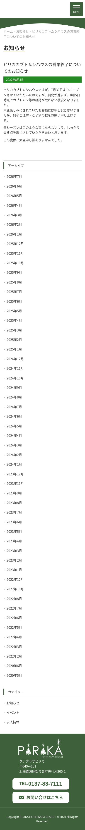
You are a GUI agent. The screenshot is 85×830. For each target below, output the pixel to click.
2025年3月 (14, 330)
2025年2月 (14, 339)
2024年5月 (14, 426)
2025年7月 (14, 291)
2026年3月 (14, 214)
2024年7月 (14, 406)
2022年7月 (14, 608)
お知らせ (13, 703)
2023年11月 (15, 483)
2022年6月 (14, 617)
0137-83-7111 (40, 783)
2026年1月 (14, 234)
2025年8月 (14, 282)
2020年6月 (14, 665)
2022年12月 (15, 579)
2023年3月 (14, 550)
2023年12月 (15, 474)
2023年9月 (14, 493)
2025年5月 (14, 310)
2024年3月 (14, 445)
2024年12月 (15, 358)
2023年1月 (14, 569)
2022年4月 (14, 636)
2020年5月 (14, 675)
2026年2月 (14, 224)
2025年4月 (14, 320)
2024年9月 (14, 387)
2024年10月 (15, 378)
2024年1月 (14, 464)
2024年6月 (14, 416)
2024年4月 (14, 435)
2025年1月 (14, 349)
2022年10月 (15, 589)
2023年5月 (14, 531)
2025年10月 (15, 262)
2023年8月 (14, 502)
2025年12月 (15, 243)
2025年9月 (14, 272)
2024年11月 (15, 368)
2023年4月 (14, 541)
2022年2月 (14, 656)
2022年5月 (14, 627)
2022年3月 (14, 646)
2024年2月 (14, 454)
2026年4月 (14, 205)
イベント (13, 712)
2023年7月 (14, 512)
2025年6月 (14, 301)
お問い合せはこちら (41, 797)
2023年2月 (14, 560)
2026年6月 (14, 186)
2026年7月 (14, 176)
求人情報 (13, 722)
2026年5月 (14, 195)
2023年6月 (14, 522)
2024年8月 (14, 397)
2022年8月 (14, 598)
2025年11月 (15, 253)
